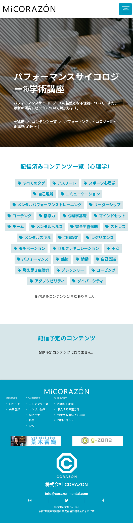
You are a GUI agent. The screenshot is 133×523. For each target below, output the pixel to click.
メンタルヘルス (49, 227)
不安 (115, 248)
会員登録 (14, 409)
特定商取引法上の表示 (71, 414)
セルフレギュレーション (78, 248)
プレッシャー (72, 270)
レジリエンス (102, 238)
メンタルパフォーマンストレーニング (49, 205)
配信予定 (34, 414)
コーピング (106, 270)
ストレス (117, 227)
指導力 (49, 216)
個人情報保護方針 (68, 409)
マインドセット (112, 216)
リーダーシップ (107, 205)
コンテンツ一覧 (44, 122)
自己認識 (108, 259)
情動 (84, 259)
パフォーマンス (35, 259)
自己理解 (45, 194)
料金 (31, 420)
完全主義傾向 (86, 227)
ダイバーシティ (90, 281)
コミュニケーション (83, 194)
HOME (19, 122)
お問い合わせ (65, 420)
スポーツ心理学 (102, 183)
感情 (64, 259)
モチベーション (32, 248)
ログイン (14, 403)
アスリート (66, 183)
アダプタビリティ (50, 281)
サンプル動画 (37, 409)
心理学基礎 (77, 216)
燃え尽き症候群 (36, 270)
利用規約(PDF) (66, 403)
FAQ (31, 425)
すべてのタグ (34, 183)
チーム (18, 227)
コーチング (22, 216)
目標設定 (70, 238)
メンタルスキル (37, 238)
